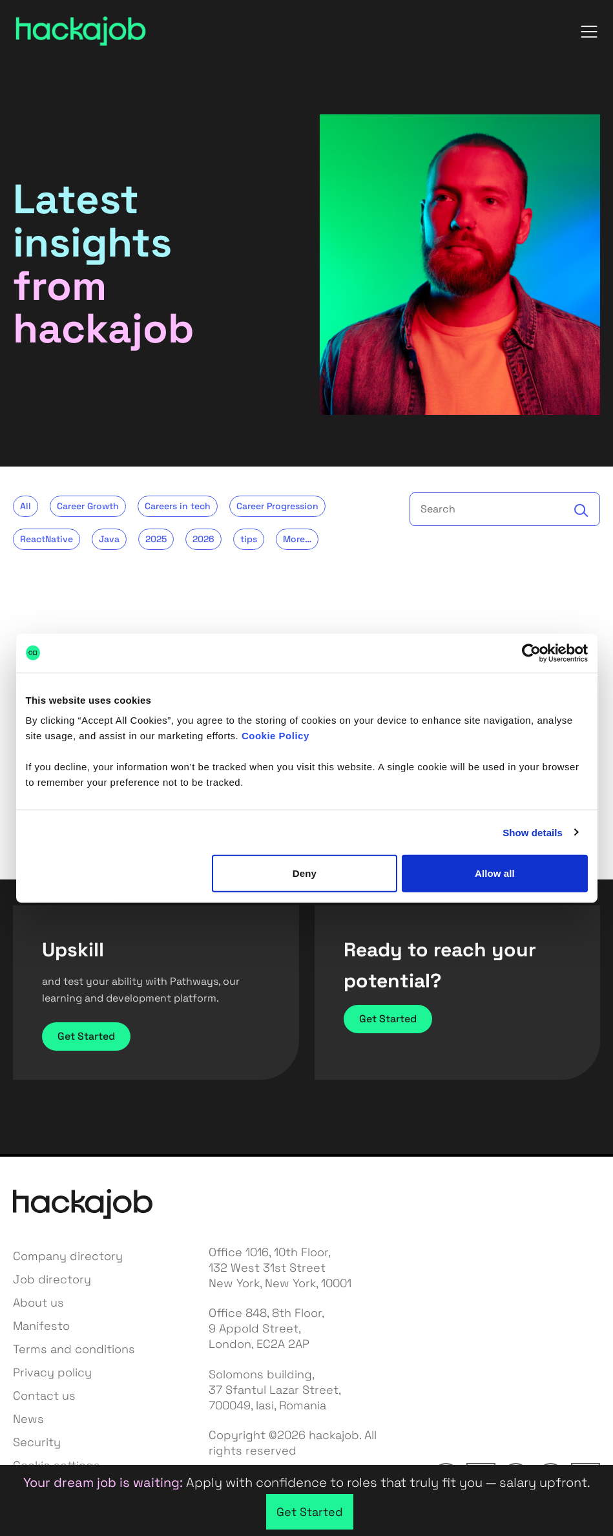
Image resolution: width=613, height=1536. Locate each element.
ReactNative (46, 539)
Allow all (495, 873)
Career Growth (88, 506)
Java (109, 539)
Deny (305, 873)
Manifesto (41, 1325)
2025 (156, 539)
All (25, 506)
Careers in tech (178, 506)
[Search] (581, 510)
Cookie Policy (275, 735)
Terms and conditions (74, 1348)
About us (38, 1302)
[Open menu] (589, 31)
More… (297, 539)
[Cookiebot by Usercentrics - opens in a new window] (531, 652)
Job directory (52, 1279)
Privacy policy (52, 1372)
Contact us (44, 1395)
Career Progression (277, 506)
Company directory (68, 1255)
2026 (203, 539)
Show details (533, 831)
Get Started (86, 1036)
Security (37, 1442)
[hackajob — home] (81, 31)
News (28, 1418)
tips (248, 539)
